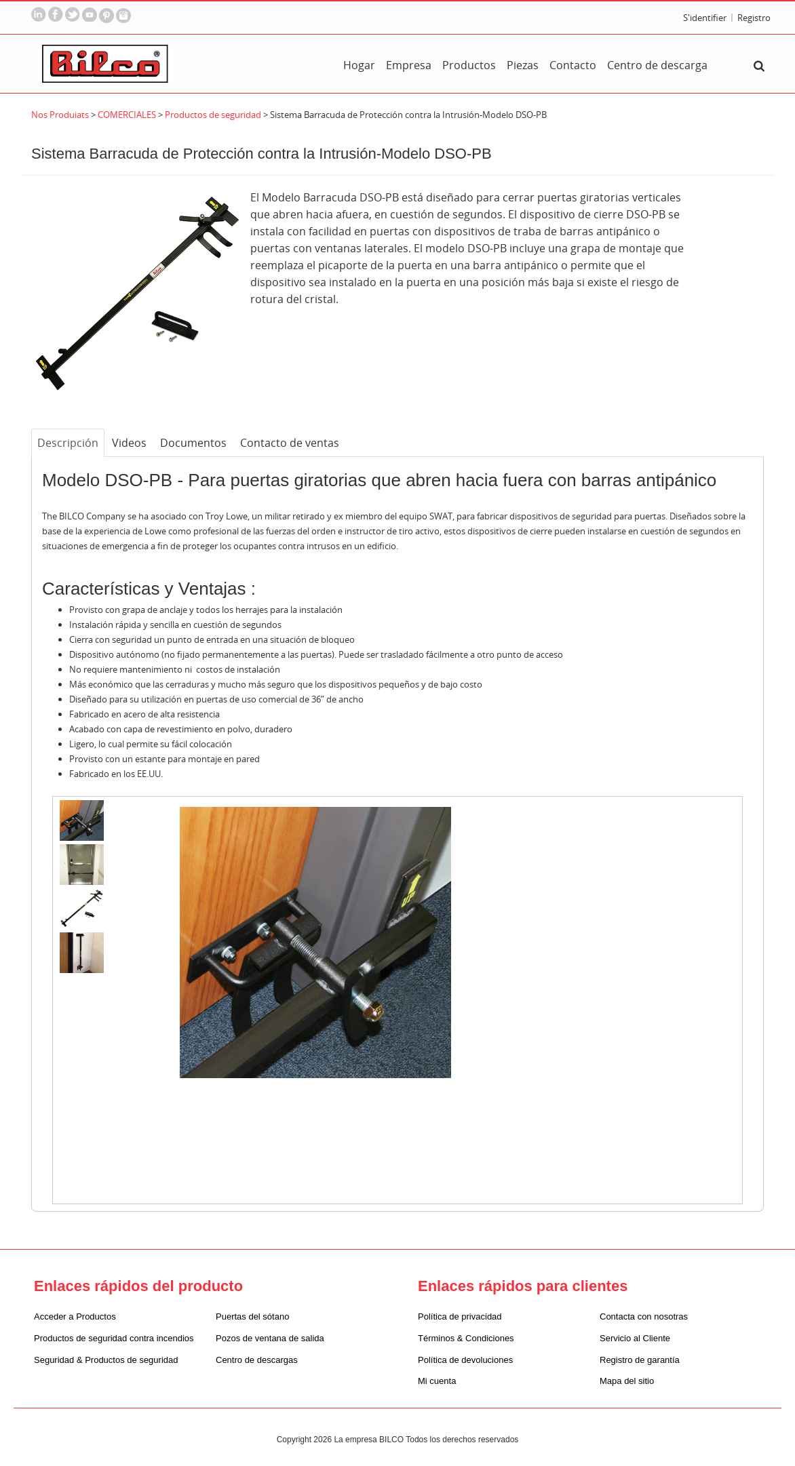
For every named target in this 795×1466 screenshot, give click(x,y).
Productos (469, 65)
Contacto (572, 65)
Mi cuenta (437, 1381)
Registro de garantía (640, 1360)
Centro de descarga (657, 65)
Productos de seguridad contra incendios (114, 1338)
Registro (754, 18)
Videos (129, 442)
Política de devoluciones (465, 1360)
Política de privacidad (460, 1316)
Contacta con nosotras (644, 1316)
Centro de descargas (257, 1360)
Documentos (193, 442)
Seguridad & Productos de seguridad (106, 1360)
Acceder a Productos (75, 1316)
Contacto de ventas (289, 442)
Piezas (523, 65)
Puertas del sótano (252, 1316)
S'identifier (704, 18)
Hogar (359, 65)
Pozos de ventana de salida (270, 1338)
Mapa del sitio (627, 1381)
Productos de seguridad (213, 114)
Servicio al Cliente (635, 1338)
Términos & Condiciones (466, 1338)
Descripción (67, 442)
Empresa (408, 65)
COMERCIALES (127, 114)
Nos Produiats (61, 114)
